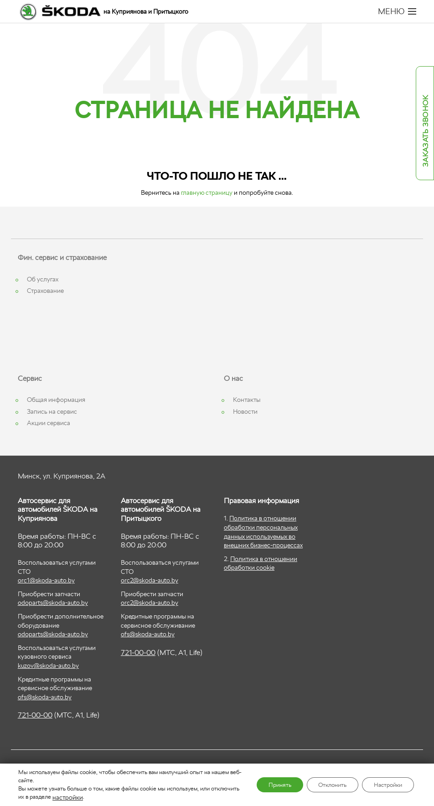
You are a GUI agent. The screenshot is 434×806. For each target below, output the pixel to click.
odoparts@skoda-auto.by (53, 602)
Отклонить (322, 785)
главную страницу (206, 192)
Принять (263, 785)
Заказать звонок (425, 131)
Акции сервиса (48, 422)
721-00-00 (35, 715)
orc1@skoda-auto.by (46, 580)
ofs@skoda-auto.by (45, 697)
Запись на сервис (52, 411)
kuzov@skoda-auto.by (48, 665)
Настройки (384, 785)
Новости (245, 411)
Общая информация (56, 399)
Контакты (246, 399)
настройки (95, 797)
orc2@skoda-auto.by (149, 580)
